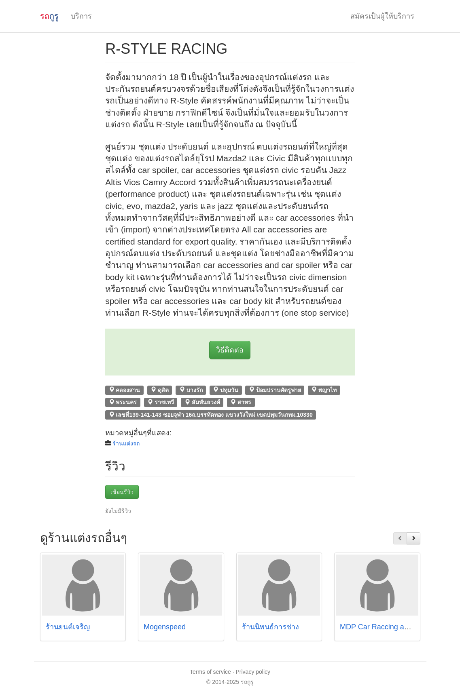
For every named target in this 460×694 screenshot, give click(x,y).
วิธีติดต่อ (230, 350)
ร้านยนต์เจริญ (68, 627)
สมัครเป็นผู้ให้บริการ (382, 16)
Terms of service (210, 672)
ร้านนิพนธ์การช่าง (270, 627)
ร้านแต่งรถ (126, 443)
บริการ (81, 16)
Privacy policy (253, 672)
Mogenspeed (165, 627)
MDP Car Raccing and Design (388, 627)
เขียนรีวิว (122, 492)
